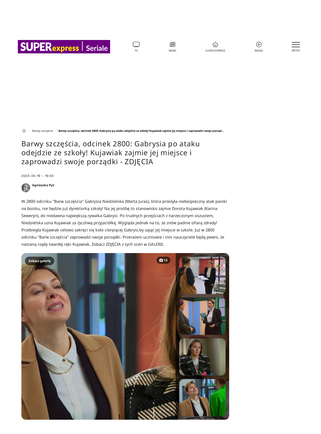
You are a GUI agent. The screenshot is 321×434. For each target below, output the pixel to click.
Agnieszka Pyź (43, 185)
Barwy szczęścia (42, 131)
